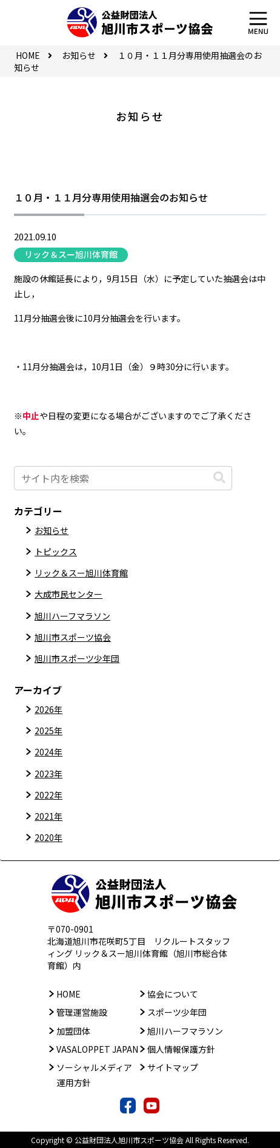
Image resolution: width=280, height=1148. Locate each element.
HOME (68, 994)
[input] (123, 478)
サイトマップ (172, 1067)
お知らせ (51, 530)
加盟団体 (73, 1031)
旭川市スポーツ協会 (73, 637)
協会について (172, 994)
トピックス (56, 551)
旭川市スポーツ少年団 (77, 658)
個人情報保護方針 (181, 1049)
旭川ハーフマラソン (72, 616)
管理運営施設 (81, 1012)
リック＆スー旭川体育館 (71, 254)
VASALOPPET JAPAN (97, 1049)
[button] (219, 478)
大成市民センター (68, 594)
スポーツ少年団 (177, 1012)
